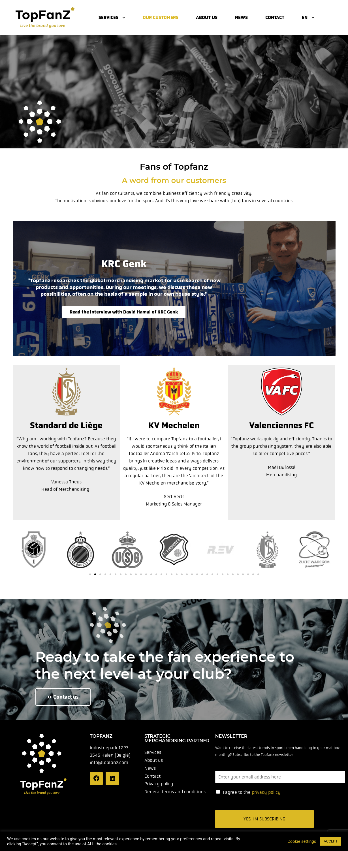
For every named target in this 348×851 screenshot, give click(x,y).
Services (112, 17)
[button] (21, 550)
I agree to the (252, 792)
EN (308, 17)
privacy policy (266, 792)
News (241, 17)
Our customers (160, 17)
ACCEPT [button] (331, 841)
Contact (274, 17)
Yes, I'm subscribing (264, 819)
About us (206, 17)
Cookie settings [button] (301, 841)
